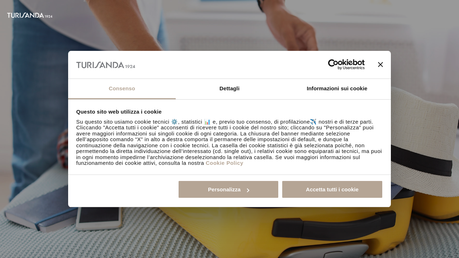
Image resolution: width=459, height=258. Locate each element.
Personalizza (228, 189)
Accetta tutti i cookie (332, 189)
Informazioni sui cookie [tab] (337, 88)
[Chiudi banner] (380, 64)
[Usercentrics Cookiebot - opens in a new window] (333, 64)
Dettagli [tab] (229, 88)
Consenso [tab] (122, 88)
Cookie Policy (224, 163)
